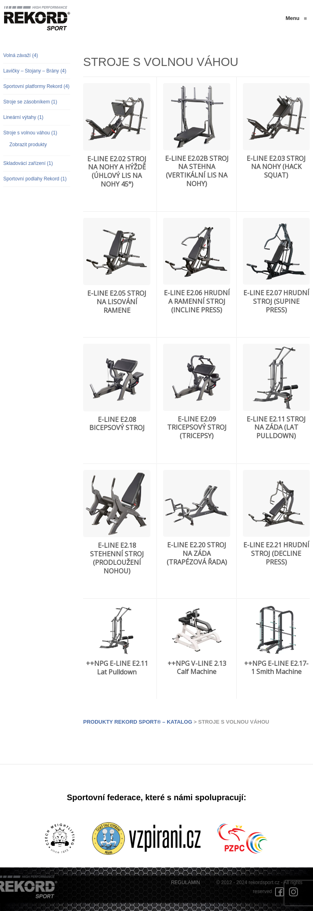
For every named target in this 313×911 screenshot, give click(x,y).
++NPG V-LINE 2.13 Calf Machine (197, 667)
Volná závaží (20, 55)
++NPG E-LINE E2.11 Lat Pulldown (117, 667)
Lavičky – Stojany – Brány (34, 71)
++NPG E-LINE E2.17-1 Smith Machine (276, 667)
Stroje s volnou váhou (30, 133)
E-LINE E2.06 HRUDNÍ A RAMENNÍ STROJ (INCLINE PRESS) (197, 301)
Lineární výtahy (23, 117)
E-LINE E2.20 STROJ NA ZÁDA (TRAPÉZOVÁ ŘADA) (197, 553)
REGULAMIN (185, 882)
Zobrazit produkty (28, 144)
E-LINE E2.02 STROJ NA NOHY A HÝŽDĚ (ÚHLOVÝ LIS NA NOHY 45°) (116, 171)
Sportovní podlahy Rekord (34, 179)
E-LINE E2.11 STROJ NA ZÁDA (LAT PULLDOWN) (276, 428)
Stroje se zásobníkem (30, 102)
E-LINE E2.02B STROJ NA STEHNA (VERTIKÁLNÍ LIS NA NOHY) (197, 171)
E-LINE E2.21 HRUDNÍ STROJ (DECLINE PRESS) (276, 553)
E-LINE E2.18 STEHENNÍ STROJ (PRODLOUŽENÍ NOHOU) (117, 558)
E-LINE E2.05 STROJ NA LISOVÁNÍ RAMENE (116, 302)
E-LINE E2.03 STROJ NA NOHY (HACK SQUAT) (276, 167)
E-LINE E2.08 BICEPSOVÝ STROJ (117, 423)
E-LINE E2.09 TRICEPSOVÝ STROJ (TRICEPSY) (197, 428)
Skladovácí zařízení (28, 163)
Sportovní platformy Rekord (36, 86)
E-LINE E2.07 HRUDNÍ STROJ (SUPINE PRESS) (276, 301)
